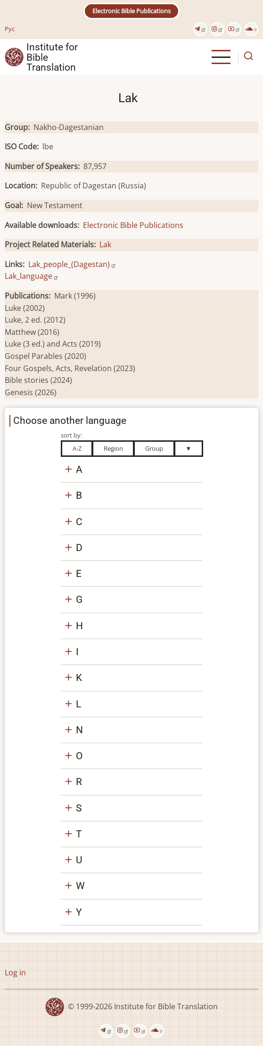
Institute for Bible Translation (52, 57)
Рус (10, 28)
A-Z (77, 448)
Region (113, 448)
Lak (105, 244)
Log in (15, 972)
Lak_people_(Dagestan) (72, 264)
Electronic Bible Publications (131, 11)
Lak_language (32, 276)
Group (154, 448)
